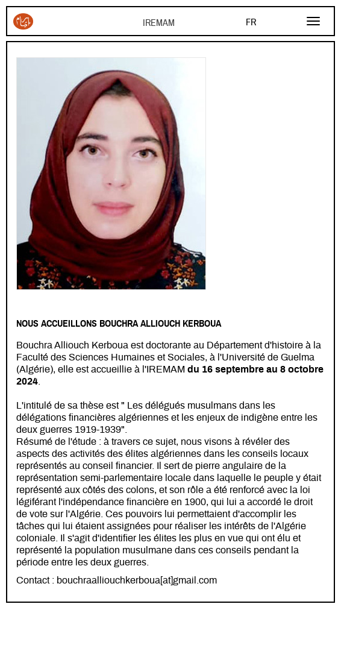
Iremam (23, 21)
